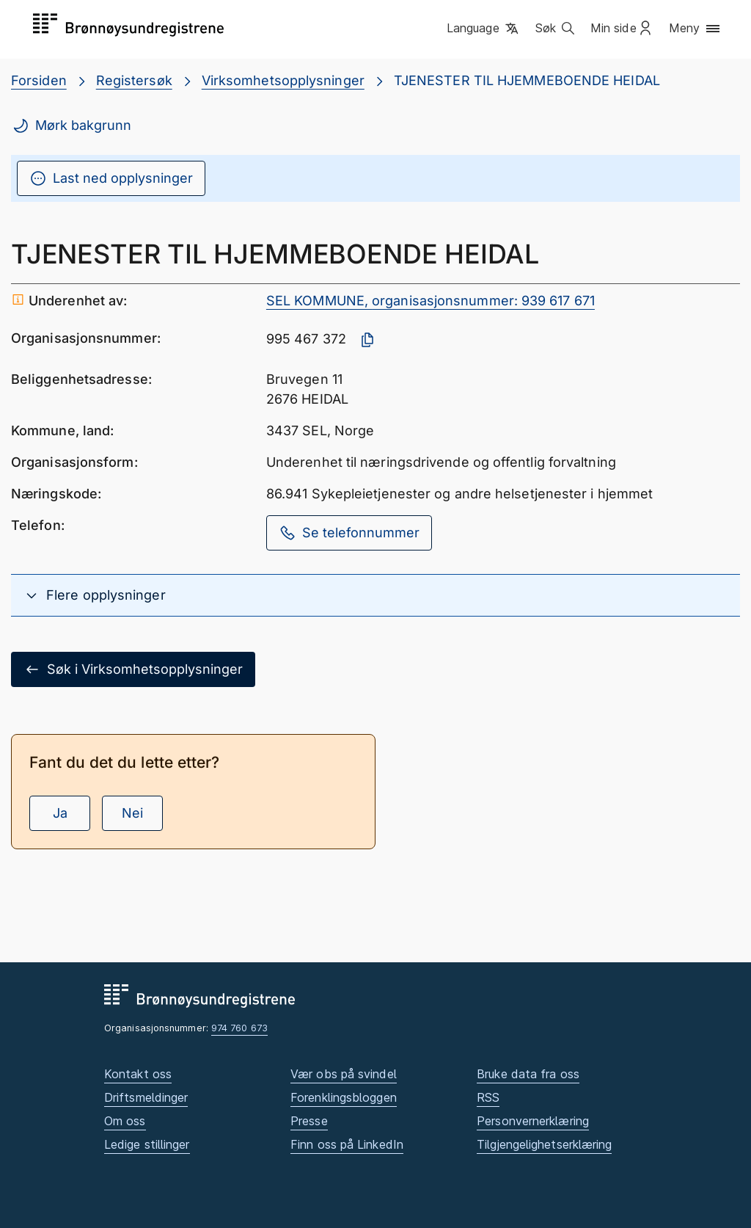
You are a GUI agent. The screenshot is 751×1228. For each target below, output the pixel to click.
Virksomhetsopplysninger (283, 80)
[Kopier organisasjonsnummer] (367, 339)
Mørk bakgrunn (71, 125)
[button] (483, 28)
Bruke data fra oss (528, 1074)
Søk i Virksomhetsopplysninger (133, 669)
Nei (132, 813)
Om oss (125, 1120)
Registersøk (134, 80)
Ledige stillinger (147, 1144)
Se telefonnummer (349, 533)
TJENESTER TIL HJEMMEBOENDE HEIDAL (527, 80)
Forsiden (39, 80)
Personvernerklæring (533, 1120)
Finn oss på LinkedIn (346, 1144)
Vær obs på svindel (343, 1074)
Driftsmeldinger (146, 1097)
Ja (60, 813)
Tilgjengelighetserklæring (544, 1144)
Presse (309, 1120)
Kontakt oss (138, 1074)
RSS (488, 1097)
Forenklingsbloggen (343, 1097)
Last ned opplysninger (111, 178)
